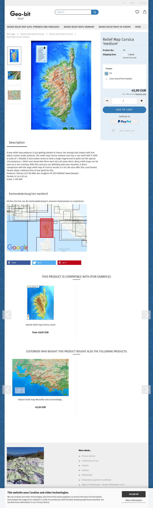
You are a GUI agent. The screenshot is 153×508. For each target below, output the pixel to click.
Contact (85, 470)
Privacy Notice (43, 502)
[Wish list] (137, 12)
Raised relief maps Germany (79, 26)
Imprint (85, 465)
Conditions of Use (90, 461)
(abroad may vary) (129, 58)
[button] (144, 12)
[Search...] (95, 12)
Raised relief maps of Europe (115, 26)
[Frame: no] (124, 74)
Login (142, 3)
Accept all (133, 494)
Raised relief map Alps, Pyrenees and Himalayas (33, 26)
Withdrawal (87, 475)
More (138, 26)
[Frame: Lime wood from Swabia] (124, 79)
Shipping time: (109, 54)
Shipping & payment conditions (96, 480)
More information (134, 500)
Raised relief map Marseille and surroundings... (40, 399)
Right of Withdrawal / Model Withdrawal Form (103, 484)
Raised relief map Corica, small (40, 325)
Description (17, 142)
